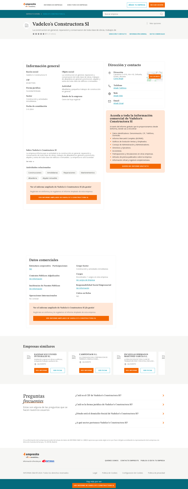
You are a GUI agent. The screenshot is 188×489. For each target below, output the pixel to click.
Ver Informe (41, 370)
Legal (95, 473)
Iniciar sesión (156, 5)
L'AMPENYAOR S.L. (88, 355)
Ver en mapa (155, 76)
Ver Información (35, 279)
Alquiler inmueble (50, 178)
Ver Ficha (57, 370)
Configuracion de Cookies (132, 473)
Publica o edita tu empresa (153, 460)
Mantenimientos (88, 172)
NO (30, 269)
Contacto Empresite (129, 460)
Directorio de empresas (77, 5)
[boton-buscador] (161, 13)
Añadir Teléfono (120, 88)
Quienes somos (111, 460)
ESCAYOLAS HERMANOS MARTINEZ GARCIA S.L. (136, 356)
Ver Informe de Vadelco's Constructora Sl (94, 485)
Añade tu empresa (137, 5)
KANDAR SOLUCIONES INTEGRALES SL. (45, 356)
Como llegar (118, 79)
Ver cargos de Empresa (85, 280)
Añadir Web (118, 96)
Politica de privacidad (156, 473)
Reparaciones (69, 172)
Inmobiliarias (52, 172)
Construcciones (34, 172)
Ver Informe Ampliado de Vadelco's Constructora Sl (64, 197)
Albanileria (32, 178)
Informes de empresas (53, 5)
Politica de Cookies (109, 473)
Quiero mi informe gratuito (135, 166)
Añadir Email (118, 103)
